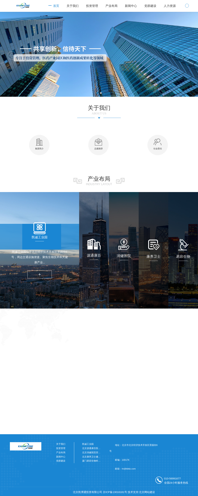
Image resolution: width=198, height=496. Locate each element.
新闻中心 (131, 6)
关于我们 (73, 6)
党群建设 (150, 6)
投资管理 (92, 6)
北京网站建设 (147, 492)
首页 (56, 6)
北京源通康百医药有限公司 (96, 448)
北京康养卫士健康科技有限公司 (98, 457)
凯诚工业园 (88, 444)
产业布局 (111, 6)
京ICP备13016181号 (115, 492)
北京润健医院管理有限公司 (96, 452)
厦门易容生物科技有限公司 (96, 461)
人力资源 (170, 6)
